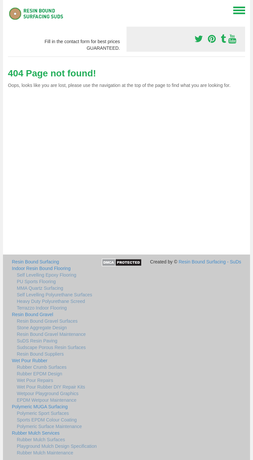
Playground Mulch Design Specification (57, 446)
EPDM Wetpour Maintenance (46, 400)
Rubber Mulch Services (36, 433)
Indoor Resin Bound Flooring (41, 268)
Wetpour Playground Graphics (47, 393)
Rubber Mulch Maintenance (45, 452)
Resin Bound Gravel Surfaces (47, 321)
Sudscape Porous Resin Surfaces (51, 347)
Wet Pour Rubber (29, 360)
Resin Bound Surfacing (35, 261)
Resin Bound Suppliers (40, 354)
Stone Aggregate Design (42, 327)
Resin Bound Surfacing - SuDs (210, 261)
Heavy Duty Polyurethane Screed (51, 301)
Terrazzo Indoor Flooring (42, 308)
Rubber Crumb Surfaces (42, 367)
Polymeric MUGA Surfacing (40, 406)
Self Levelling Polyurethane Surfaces (54, 294)
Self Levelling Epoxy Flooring (46, 275)
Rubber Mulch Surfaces (41, 439)
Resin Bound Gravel (32, 314)
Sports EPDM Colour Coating (47, 419)
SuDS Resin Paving (37, 340)
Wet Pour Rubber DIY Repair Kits (51, 387)
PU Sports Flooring (36, 281)
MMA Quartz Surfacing (40, 288)
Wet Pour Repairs (35, 380)
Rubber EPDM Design (39, 373)
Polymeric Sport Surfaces (43, 413)
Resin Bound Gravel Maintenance (51, 334)
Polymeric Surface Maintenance (49, 426)
